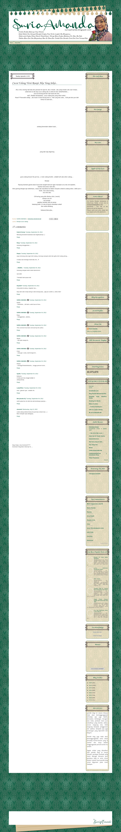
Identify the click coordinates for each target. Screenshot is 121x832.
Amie (88, 524)
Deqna (19, 253)
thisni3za (89, 536)
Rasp (18, 243)
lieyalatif (19, 285)
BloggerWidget (104, 543)
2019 (90, 700)
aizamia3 (19, 409)
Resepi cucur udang (22, 221)
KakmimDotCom (94, 439)
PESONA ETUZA (94, 427)
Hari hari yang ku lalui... (96, 442)
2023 (90, 690)
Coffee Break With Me (95, 450)
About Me (17, 42)
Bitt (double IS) (21, 398)
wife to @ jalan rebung (95, 409)
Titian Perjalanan (94, 458)
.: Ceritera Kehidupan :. (96, 406)
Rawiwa (89, 512)
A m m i (91, 386)
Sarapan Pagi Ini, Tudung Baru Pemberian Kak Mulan (101, 589)
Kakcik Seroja (21, 232)
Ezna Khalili (90, 516)
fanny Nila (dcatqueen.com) (95, 528)
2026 (90, 683)
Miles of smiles (93, 404)
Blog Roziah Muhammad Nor (97, 393)
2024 (90, 688)
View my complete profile (94, 331)
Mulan (91, 447)
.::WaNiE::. (20, 267)
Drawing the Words (95, 401)
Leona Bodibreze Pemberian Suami (101, 568)
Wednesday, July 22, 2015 (30, 409)
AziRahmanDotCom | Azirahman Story (98, 454)
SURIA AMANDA (22, 300)
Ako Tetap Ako (93, 444)
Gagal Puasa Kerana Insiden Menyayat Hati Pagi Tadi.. (101, 600)
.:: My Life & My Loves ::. (96, 433)
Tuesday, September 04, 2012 (34, 232)
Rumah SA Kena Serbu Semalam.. (101, 558)
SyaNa (19, 373)
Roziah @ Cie (91, 520)
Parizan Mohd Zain (97, 632)
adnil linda (90, 532)
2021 (90, 695)
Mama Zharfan (91, 508)
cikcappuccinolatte (94, 473)
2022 (90, 692)
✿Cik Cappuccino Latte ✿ (95, 504)
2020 (90, 697)
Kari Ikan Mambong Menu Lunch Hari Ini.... (101, 611)
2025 (90, 685)
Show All (106, 460)
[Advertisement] (60, 58)
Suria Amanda (93, 328)
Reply (18, 237)
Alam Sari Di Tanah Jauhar (97, 436)
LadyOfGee (20, 388)
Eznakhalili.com (93, 390)
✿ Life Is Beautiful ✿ (95, 412)
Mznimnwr (90, 540)
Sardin (90, 387)
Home (11, 42)
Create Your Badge (97, 635)
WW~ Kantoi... (97, 579)
